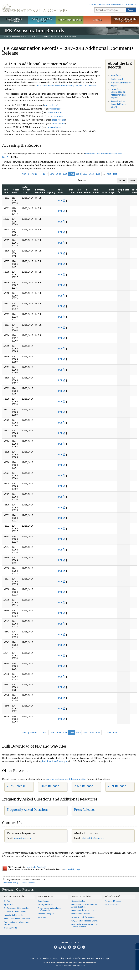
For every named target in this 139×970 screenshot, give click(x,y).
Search (131, 10)
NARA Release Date (26, 189)
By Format (8, 904)
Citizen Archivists (96, 4)
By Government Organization (17, 908)
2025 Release (16, 786)
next (109, 173)
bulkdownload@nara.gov (54, 761)
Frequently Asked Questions (27, 809)
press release (50, 105)
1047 (45, 173)
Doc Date (60, 191)
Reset (132, 180)
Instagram (65, 947)
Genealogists (44, 901)
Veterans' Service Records (41, 20)
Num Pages (112, 191)
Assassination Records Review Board (118, 104)
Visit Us (97, 19)
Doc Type (71, 191)
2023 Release (49, 786)
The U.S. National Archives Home (34, 8)
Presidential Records (13, 915)
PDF (60, 200)
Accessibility (45, 958)
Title (104, 192)
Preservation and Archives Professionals (49, 909)
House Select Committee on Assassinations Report (118, 93)
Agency (51, 192)
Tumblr (69, 947)
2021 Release (117, 786)
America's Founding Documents (125, 20)
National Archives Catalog (15, 911)
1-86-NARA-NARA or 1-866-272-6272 (70, 965)
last (115, 173)
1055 (98, 173)
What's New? (112, 896)
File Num (79, 191)
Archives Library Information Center (16, 923)
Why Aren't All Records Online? (84, 920)
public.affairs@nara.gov (92, 838)
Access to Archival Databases (17, 918)
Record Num (15, 191)
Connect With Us (69, 942)
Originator (123, 190)
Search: (82, 180)
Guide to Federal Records (82, 910)
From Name (96, 191)
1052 (78, 173)
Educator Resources (69, 19)
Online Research (14, 896)
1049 (58, 173)
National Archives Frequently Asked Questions (84, 905)
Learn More (113, 964)
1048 (52, 173)
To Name (87, 191)
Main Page (116, 75)
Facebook (55, 947)
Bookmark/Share (115, 4)
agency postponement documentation (66, 778)
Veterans (42, 917)
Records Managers (46, 913)
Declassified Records (80, 913)
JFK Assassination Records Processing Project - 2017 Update (66, 85)
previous (32, 173)
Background (117, 78)
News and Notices (113, 901)
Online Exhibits (10, 927)
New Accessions (112, 904)
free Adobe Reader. (36, 867)
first (24, 173)
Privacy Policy (58, 958)
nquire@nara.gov (22, 838)
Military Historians (45, 904)
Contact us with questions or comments (19, 882)
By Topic (7, 901)
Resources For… (47, 896)
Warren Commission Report (121, 84)
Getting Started (78, 901)
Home (7, 36)
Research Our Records (14, 20)
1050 (65, 173)
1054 (91, 173)
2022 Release (83, 786)
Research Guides (81, 896)
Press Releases (84, 809)
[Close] (135, 946)
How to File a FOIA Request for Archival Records (84, 925)
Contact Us (130, 4)
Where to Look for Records (83, 917)
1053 (85, 173)
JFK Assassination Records (45, 36)
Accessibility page (72, 869)
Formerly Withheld (40, 191)
